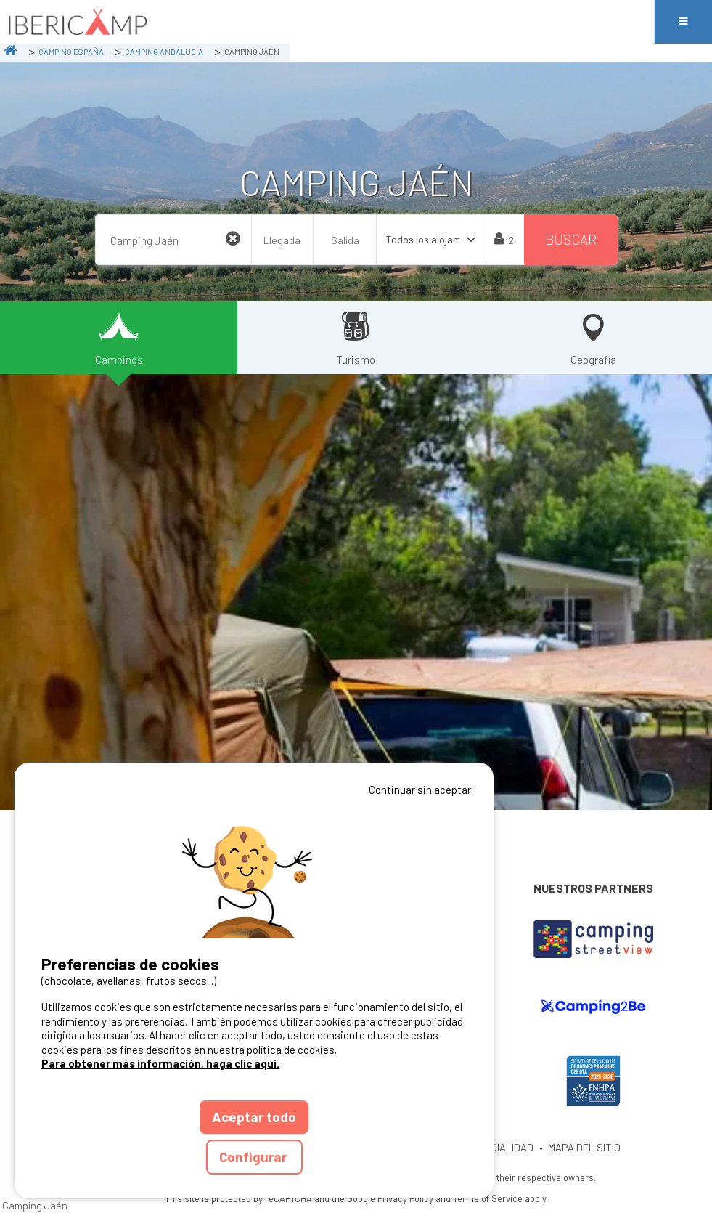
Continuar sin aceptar (420, 789)
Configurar (254, 1156)
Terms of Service (488, 1198)
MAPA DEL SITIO (584, 1147)
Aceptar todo (254, 1116)
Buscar (571, 239)
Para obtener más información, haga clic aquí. (160, 1063)
